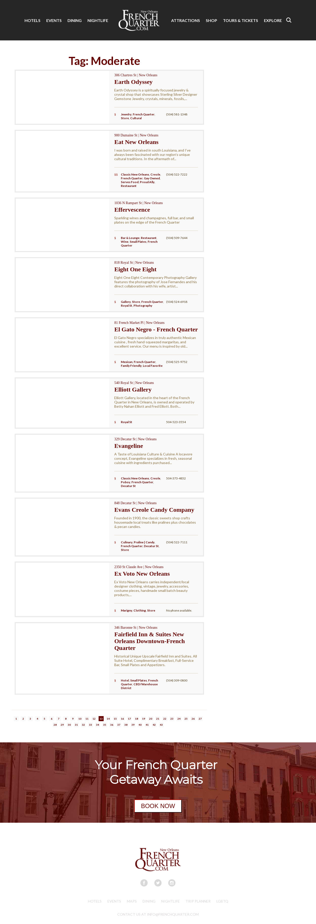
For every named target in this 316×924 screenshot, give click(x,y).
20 (150, 718)
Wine (124, 242)
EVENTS (54, 20)
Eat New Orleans (136, 142)
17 (129, 718)
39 (132, 724)
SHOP (211, 20)
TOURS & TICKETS (240, 20)
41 (147, 724)
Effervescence (132, 209)
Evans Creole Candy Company (154, 509)
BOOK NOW (158, 806)
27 (200, 718)
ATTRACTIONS (185, 20)
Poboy (125, 482)
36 (111, 724)
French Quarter (143, 114)
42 (154, 724)
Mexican (126, 362)
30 (69, 724)
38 (125, 724)
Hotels (95, 901)
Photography (142, 305)
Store (125, 118)
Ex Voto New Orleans (142, 573)
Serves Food (130, 182)
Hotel (125, 680)
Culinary (126, 542)
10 (79, 718)
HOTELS (32, 20)
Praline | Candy (144, 542)
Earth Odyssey (133, 82)
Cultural (136, 118)
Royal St (126, 305)
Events (114, 901)
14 (108, 718)
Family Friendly (131, 366)
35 (104, 724)
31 (76, 724)
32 (83, 724)
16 (122, 718)
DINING (74, 20)
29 (62, 724)
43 (161, 724)
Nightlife (170, 901)
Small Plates (138, 242)
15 (115, 718)
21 (157, 718)
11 (86, 718)
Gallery (126, 302)
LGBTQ (222, 901)
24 (178, 718)
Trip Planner (198, 901)
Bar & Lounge (130, 238)
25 (186, 718)
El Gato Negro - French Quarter (156, 329)
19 (143, 718)
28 (55, 724)
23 (171, 718)
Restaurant (129, 186)
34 (97, 724)
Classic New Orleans (135, 174)
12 (94, 718)
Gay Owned (152, 178)
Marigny (126, 610)
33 (90, 724)
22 (164, 718)
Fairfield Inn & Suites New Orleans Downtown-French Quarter (149, 641)
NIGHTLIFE (97, 20)
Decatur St (128, 486)
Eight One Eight (135, 269)
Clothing (139, 610)
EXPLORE (273, 20)
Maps (132, 901)
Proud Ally (147, 182)
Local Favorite (153, 366)
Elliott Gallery (132, 389)
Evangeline (128, 446)
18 (136, 718)
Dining (149, 901)
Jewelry (126, 114)
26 (193, 718)
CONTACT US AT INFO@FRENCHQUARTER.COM (158, 914)
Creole (155, 174)
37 (118, 724)
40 (140, 724)
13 (101, 718)
